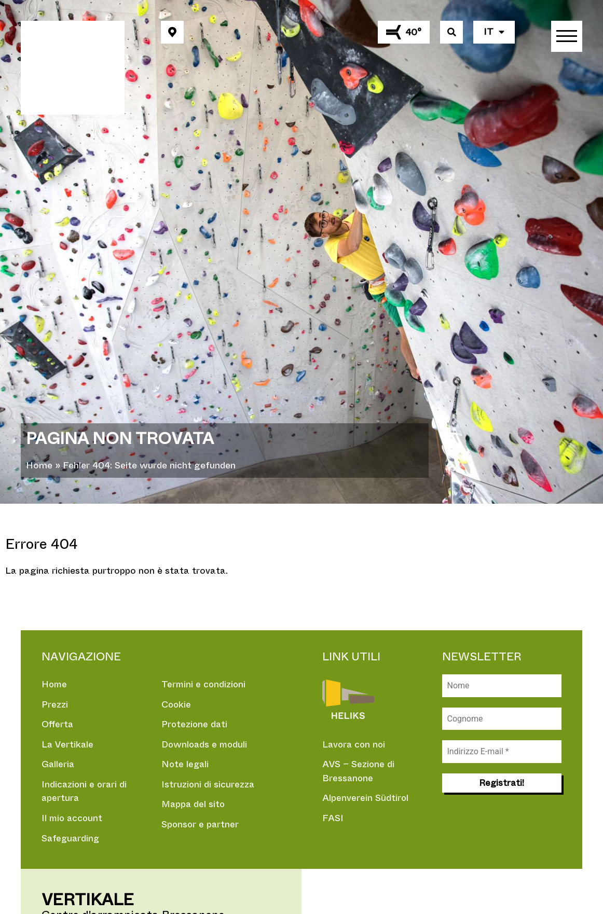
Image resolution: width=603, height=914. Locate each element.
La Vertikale (68, 745)
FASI (333, 819)
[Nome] (502, 685)
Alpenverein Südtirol (365, 799)
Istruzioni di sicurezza (208, 785)
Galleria (58, 765)
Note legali (185, 765)
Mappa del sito (194, 805)
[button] (172, 32)
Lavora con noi (355, 744)
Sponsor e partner (200, 826)
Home (39, 465)
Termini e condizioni (204, 684)
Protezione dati (195, 724)
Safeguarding (72, 840)
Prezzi (55, 704)
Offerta (58, 724)
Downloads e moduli (205, 745)
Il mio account (73, 819)
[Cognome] (502, 719)
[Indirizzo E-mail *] (502, 752)
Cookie (176, 704)
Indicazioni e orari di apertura (85, 792)
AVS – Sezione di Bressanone (359, 771)
